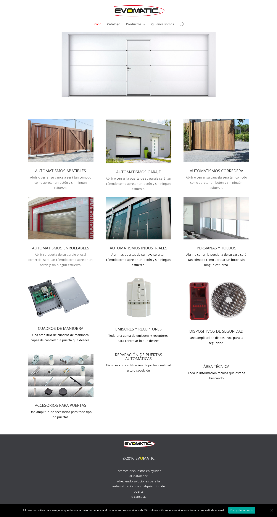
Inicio (97, 24)
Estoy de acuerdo (241, 510)
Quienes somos (162, 24)
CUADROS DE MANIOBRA (60, 328)
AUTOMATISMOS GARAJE (138, 171)
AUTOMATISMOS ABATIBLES (60, 170)
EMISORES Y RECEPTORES (138, 329)
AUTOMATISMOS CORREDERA (216, 170)
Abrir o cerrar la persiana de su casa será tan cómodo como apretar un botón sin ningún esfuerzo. (216, 259)
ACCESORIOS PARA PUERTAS (60, 405)
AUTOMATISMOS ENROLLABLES (60, 248)
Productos (133, 24)
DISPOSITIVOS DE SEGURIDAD (216, 331)
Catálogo (113, 24)
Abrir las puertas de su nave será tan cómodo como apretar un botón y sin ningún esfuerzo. (138, 259)
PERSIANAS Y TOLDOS (216, 248)
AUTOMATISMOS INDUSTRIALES (138, 248)
